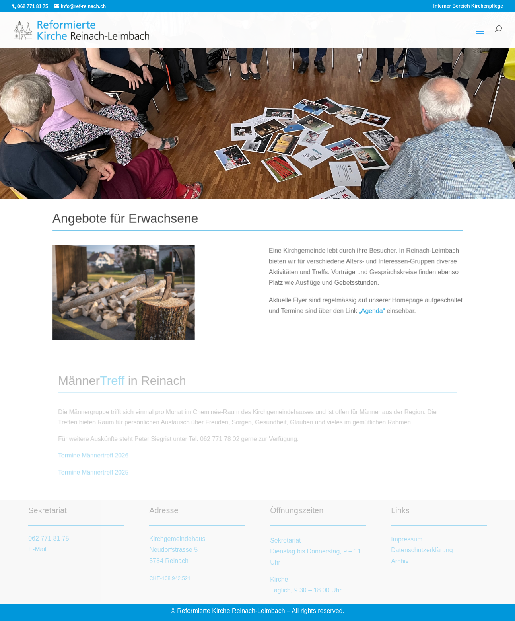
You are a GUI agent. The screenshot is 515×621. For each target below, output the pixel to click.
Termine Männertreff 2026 (95, 455)
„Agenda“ (371, 310)
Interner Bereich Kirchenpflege (468, 6)
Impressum (406, 539)
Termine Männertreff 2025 (95, 472)
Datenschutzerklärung (422, 550)
